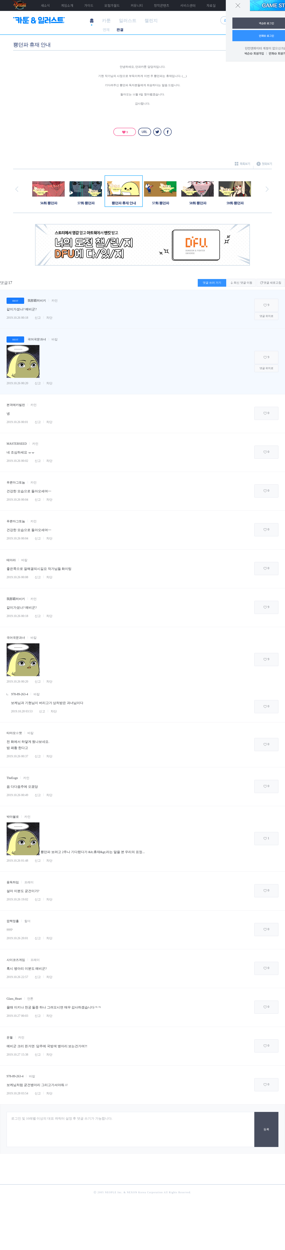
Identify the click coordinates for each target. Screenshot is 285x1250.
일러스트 (127, 20)
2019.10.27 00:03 (17, 1015)
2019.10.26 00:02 (17, 460)
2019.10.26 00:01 (17, 422)
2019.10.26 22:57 (17, 977)
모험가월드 (112, 5)
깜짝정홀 (13, 921)
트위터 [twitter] (157, 132)
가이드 (88, 5)
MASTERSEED (17, 443)
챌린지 (151, 20)
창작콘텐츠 (161, 5)
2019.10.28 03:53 (21, 711)
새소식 (45, 5)
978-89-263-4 (19, 694)
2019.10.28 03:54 (17, 1093)
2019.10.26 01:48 (17, 860)
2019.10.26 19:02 (17, 899)
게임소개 (67, 5)
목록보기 (242, 165)
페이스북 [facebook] (168, 132)
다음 (267, 189)
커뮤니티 (137, 5)
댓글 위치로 (266, 316)
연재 (106, 30)
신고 (38, 317)
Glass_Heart (14, 998)
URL (144, 132)
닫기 (238, 5)
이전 (16, 189)
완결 (119, 30)
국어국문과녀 (37, 339)
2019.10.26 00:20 (17, 383)
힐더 (27, 921)
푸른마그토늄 (16, 482)
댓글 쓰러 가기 (212, 282)
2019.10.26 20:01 (17, 938)
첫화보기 (264, 165)
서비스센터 (188, 5)
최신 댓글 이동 (241, 282)
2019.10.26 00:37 (17, 756)
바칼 (55, 339)
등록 (266, 1129)
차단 (49, 317)
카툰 (106, 20)
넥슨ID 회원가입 (254, 53)
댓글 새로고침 (270, 282)
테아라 (11, 560)
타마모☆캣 (14, 733)
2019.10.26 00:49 (17, 795)
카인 (55, 300)
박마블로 (13, 816)
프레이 (29, 882)
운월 (10, 1037)
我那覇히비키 (37, 300)
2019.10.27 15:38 (17, 1054)
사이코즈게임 (16, 960)
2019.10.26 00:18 (17, 317)
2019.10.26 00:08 (17, 577)
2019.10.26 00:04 (17, 499)
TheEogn (12, 778)
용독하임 (13, 882)
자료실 (211, 5)
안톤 (30, 998)
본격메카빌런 (16, 405)
